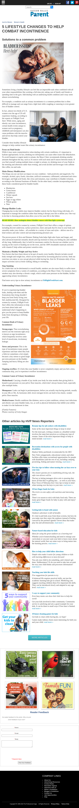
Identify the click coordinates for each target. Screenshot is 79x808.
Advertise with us (50, 787)
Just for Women (7, 22)
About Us (47, 780)
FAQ (45, 797)
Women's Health (19, 22)
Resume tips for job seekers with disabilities (49, 426)
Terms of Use (65, 804)
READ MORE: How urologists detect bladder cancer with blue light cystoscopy (33, 220)
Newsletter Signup (50, 786)
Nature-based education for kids (44, 531)
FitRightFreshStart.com (53, 280)
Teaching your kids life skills (43, 572)
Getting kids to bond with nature (45, 510)
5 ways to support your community (45, 593)
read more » (47, 439)
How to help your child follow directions (48, 551)
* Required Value (16, 759)
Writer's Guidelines (50, 789)
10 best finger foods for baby (43, 489)
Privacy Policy (55, 804)
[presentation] (17, 753)
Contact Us (48, 793)
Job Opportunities (50, 795)
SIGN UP (58, 3)
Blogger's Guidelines (51, 791)
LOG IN (49, 3)
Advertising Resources (52, 782)
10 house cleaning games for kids (45, 614)
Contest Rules (49, 784)
